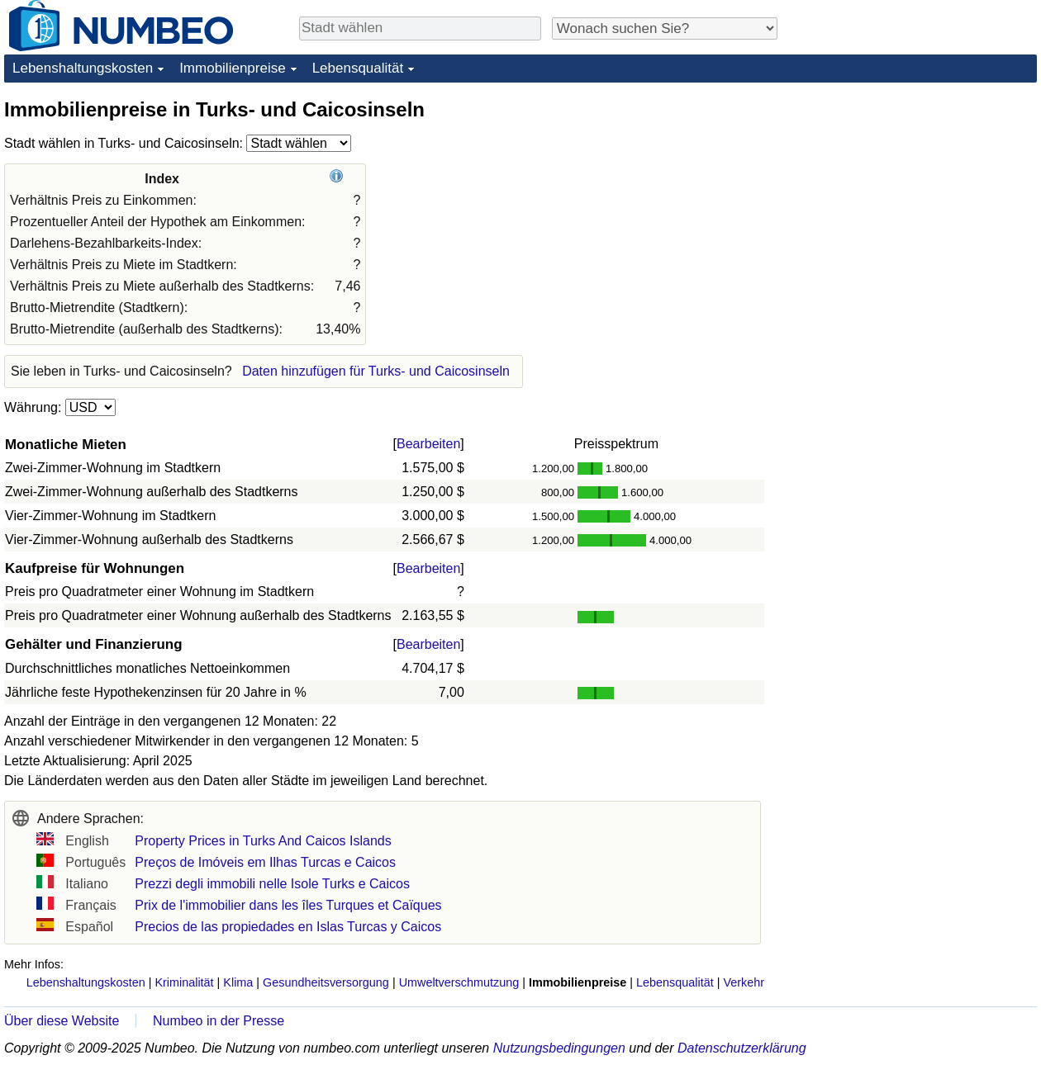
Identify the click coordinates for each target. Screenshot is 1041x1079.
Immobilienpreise (232, 68)
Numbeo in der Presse (218, 1021)
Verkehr (743, 982)
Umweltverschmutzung (459, 982)
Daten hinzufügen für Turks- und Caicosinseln (376, 371)
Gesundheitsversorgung (326, 982)
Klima (238, 982)
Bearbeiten (428, 444)
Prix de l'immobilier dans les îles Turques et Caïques (288, 905)
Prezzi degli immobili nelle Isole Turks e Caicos (272, 884)
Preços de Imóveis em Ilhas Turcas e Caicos (265, 862)
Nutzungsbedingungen (559, 1048)
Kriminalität (183, 982)
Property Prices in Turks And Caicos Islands (263, 841)
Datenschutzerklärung (741, 1048)
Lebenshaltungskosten (82, 68)
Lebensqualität (358, 68)
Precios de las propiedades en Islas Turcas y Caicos (288, 927)
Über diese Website (61, 1021)
